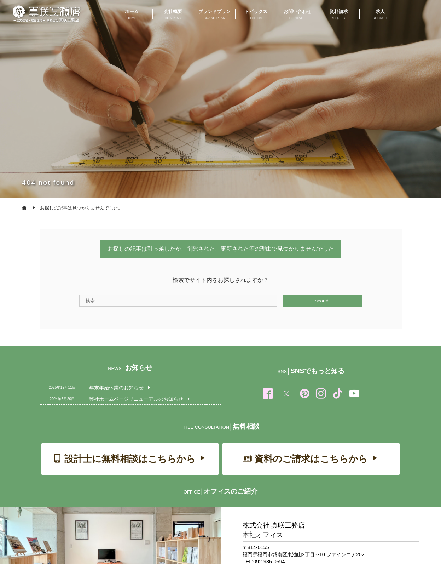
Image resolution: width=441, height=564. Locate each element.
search (322, 300)
